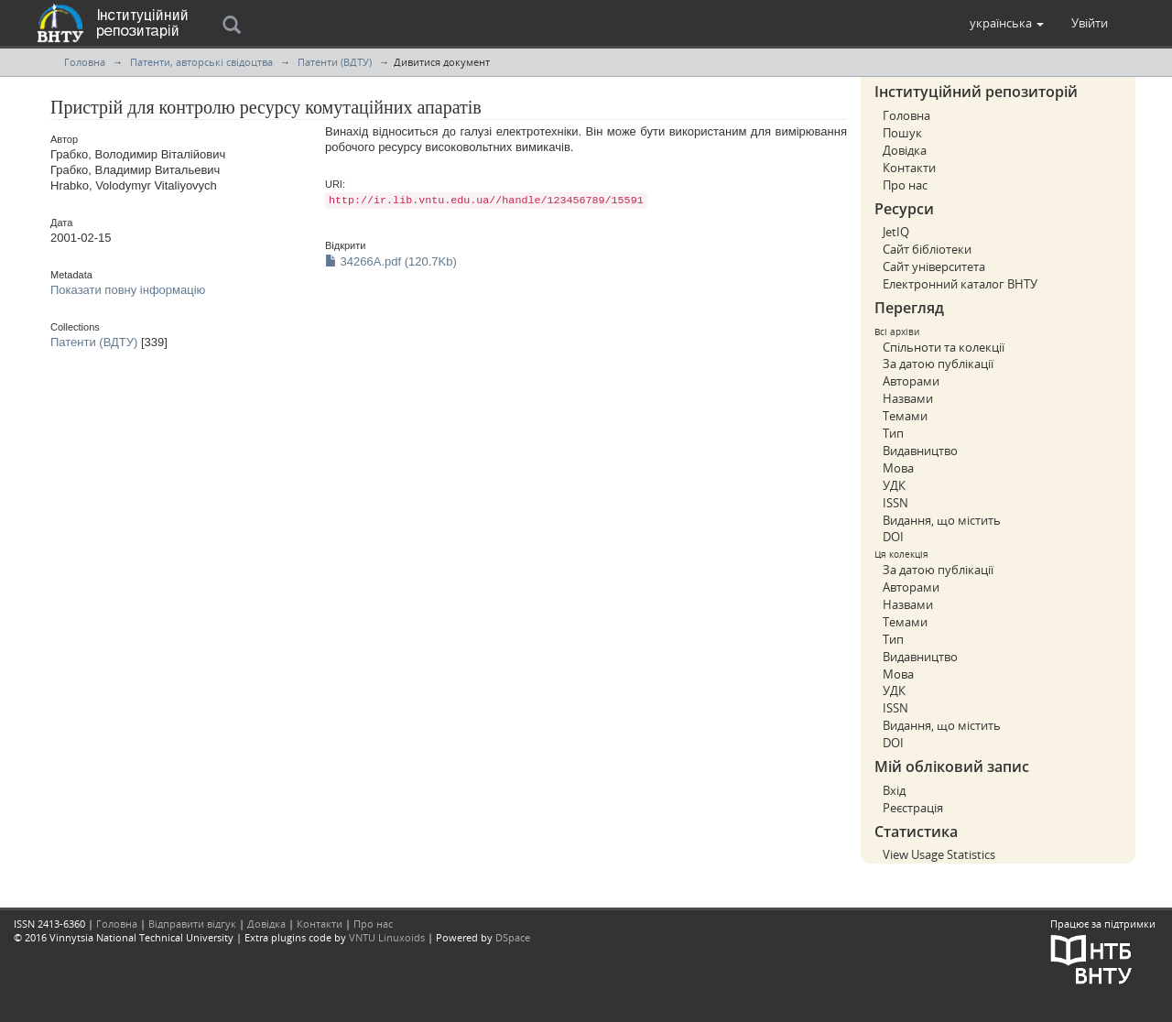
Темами (905, 416)
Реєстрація (913, 807)
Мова (898, 468)
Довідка (905, 150)
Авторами (911, 381)
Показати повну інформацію (127, 290)
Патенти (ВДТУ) (335, 62)
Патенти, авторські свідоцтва (201, 62)
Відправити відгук (192, 923)
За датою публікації (938, 363)
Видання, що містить (942, 520)
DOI (893, 536)
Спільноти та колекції (943, 347)
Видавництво (920, 450)
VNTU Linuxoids (387, 937)
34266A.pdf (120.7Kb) (391, 261)
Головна (84, 62)
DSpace (512, 937)
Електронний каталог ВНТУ (960, 284)
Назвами (908, 398)
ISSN (895, 503)
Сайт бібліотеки (927, 249)
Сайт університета (934, 266)
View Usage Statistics (939, 854)
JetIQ (896, 231)
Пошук (902, 133)
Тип (893, 433)
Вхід (894, 790)
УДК (894, 485)
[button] (1007, 23)
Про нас (905, 185)
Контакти (909, 167)
